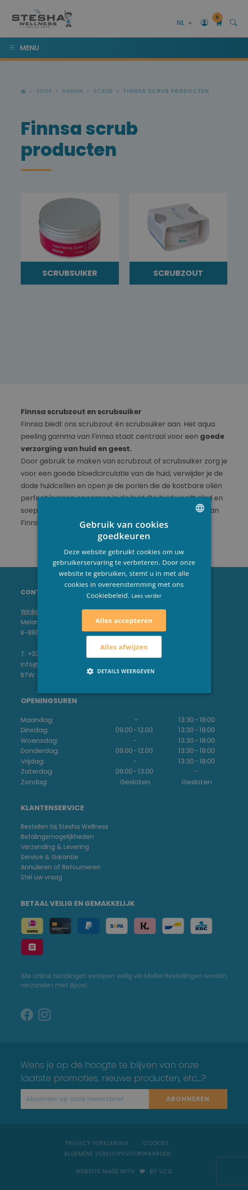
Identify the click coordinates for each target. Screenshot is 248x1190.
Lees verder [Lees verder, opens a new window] (146, 596)
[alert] (124, 595)
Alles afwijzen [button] (124, 646)
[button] (124, 671)
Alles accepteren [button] (124, 620)
